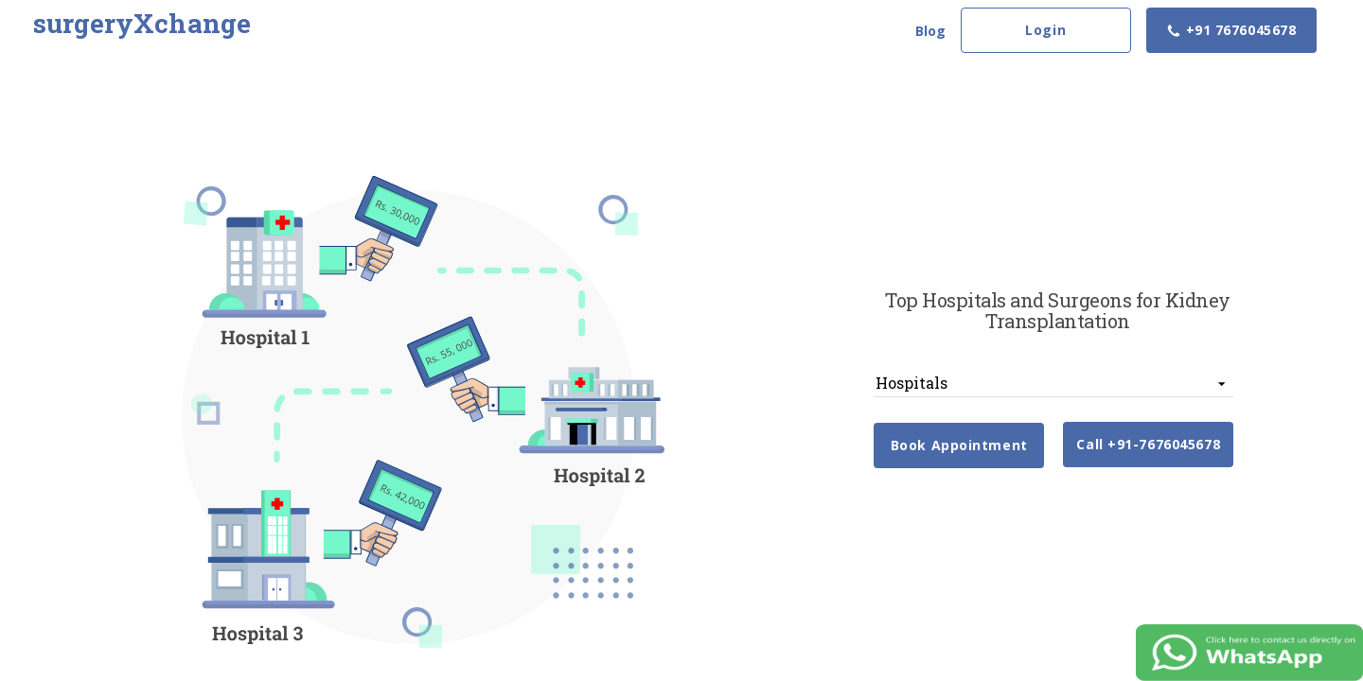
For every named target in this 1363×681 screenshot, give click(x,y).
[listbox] (1053, 383)
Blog (930, 31)
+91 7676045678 (1231, 30)
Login (1045, 30)
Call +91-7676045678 (1148, 444)
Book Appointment (959, 445)
